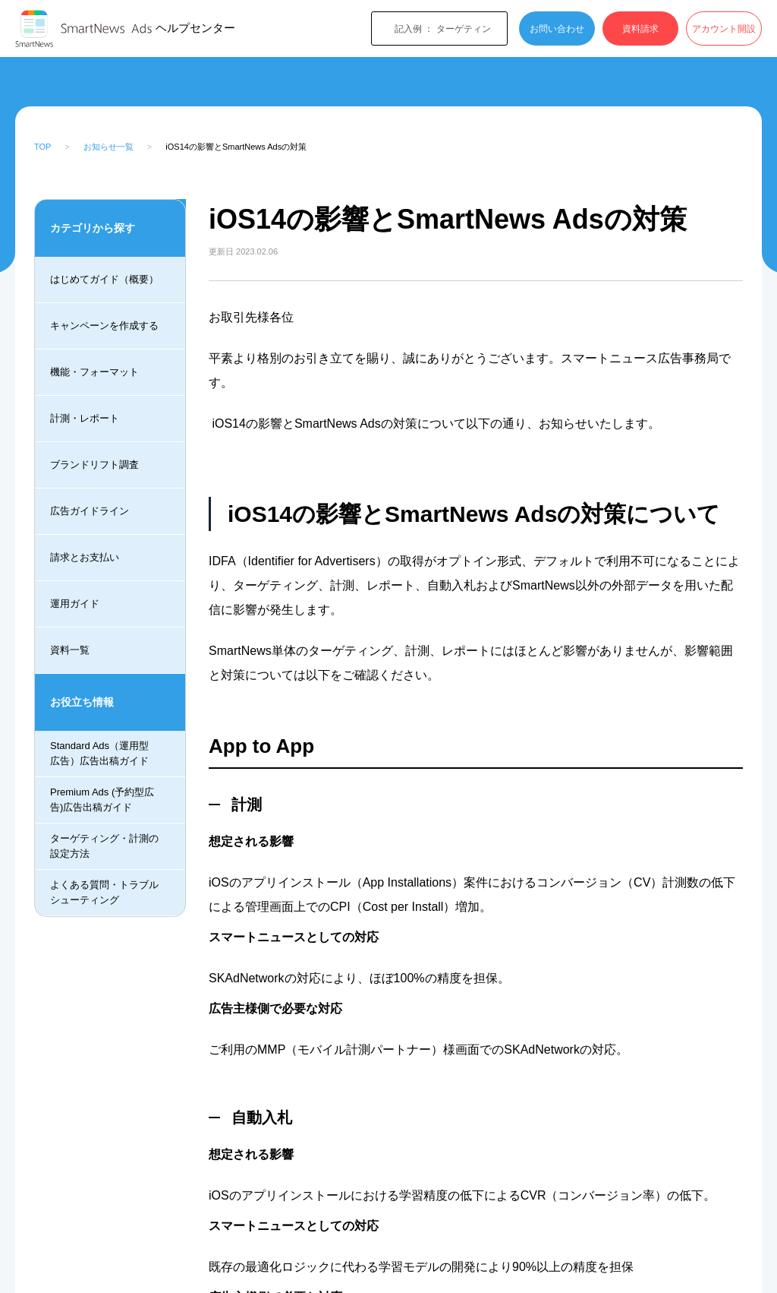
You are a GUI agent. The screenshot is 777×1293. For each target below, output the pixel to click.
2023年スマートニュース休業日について (97, 196)
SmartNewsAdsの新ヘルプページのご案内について (97, 492)
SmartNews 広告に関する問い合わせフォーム (97, 269)
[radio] (359, 1094)
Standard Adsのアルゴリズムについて (97, 763)
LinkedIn (234, 1004)
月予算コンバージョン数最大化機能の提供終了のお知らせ (97, 640)
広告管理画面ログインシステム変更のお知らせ (97, 566)
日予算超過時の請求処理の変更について (97, 706)
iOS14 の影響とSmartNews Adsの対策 (92, 828)
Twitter (212, 1004)
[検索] (624, 85)
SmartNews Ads (74, 85)
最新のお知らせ (217, 85)
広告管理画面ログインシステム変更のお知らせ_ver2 (97, 417)
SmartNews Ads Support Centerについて (96, 344)
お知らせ (146, 85)
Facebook (190, 1004)
